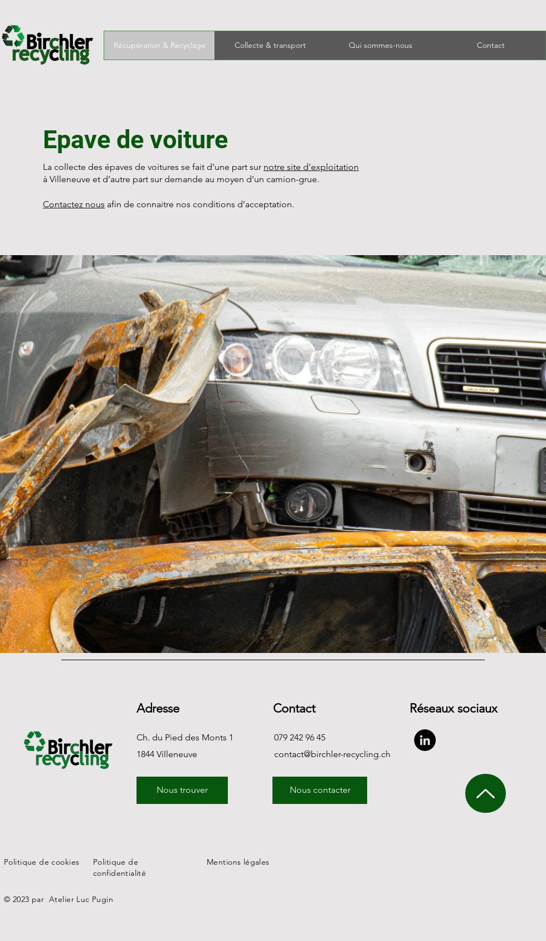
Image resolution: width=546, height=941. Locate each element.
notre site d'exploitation (311, 167)
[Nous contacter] (319, 790)
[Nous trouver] (182, 790)
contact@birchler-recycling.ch (332, 754)
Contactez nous (74, 204)
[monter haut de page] (485, 793)
